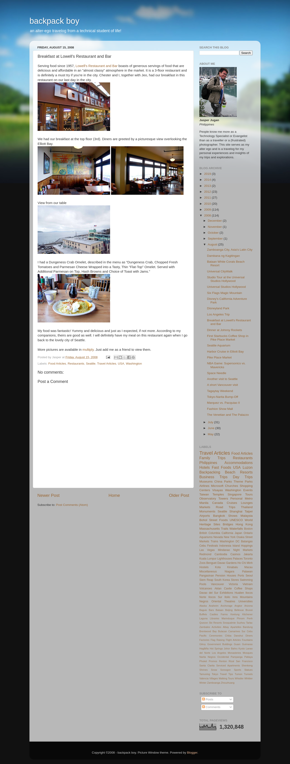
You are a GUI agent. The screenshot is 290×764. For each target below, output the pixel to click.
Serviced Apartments (228, 665)
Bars (211, 610)
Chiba (228, 635)
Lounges (247, 503)
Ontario (248, 533)
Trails (224, 528)
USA (121, 363)
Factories (204, 640)
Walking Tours (226, 678)
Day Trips (243, 477)
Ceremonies (215, 635)
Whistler (239, 678)
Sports (237, 669)
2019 (208, 173)
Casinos (235, 554)
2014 (208, 179)
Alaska (203, 605)
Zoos (202, 563)
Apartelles (235, 627)
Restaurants (76, 363)
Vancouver (217, 584)
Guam (237, 644)
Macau (248, 567)
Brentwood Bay (208, 631)
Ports (241, 575)
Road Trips (225, 507)
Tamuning (204, 674)
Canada (217, 503)
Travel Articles (106, 363)
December (215, 220)
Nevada (218, 537)
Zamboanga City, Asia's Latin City (229, 249)
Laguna (203, 618)
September (216, 238)
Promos (213, 661)
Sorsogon (225, 669)
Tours (249, 494)
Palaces (238, 558)
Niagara (229, 571)
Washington (134, 363)
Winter (202, 682)
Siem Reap (206, 579)
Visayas (217, 490)
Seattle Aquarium (218, 345)
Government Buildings (219, 644)
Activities (216, 627)
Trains (214, 541)
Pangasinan (206, 575)
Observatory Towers (213, 498)
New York (230, 537)
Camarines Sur (236, 631)
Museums (206, 481)
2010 (208, 203)
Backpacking (209, 472)
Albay (226, 627)
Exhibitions (226, 592)
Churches (231, 486)
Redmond (205, 554)
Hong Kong (244, 524)
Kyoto (242, 648)
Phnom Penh (245, 618)
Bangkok (219, 515)
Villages (213, 678)
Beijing (228, 610)
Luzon (248, 467)
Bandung (248, 627)
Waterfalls (236, 528)
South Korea (222, 579)
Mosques (248, 652)
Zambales (204, 627)
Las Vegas (207, 550)
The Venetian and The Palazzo (228, 414)
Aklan (218, 588)
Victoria (233, 584)
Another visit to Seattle (222, 379)
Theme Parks (243, 481)
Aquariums (206, 537)
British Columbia (209, 533)
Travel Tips (226, 674)
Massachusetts (209, 528)
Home (114, 495)
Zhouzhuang (227, 682)
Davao (221, 563)
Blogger (192, 752)
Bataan (219, 610)
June (211, 428)
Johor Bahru (230, 648)
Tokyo (215, 674)
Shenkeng (247, 665)
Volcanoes (205, 588)
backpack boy (54, 21)
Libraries (214, 618)
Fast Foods (221, 467)
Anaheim (214, 605)
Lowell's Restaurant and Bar (97, 66)
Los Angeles (219, 652)
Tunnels (248, 674)
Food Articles (57, 363)
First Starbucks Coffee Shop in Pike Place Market (228, 337)
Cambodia (221, 554)
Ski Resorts (215, 622)
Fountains (247, 640)
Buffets (203, 614)
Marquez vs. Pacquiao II (223, 402)
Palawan (247, 571)
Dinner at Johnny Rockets (224, 330)
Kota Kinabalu (226, 567)
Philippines (208, 463)
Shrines (203, 669)
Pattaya (248, 657)
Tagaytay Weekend (220, 391)
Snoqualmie (229, 622)
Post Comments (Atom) (72, 505)
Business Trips (213, 477)
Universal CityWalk (220, 271)
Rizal (231, 661)
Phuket (203, 661)
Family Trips (212, 458)
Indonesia (225, 545)
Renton (223, 661)
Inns (235, 597)
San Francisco (244, 661)
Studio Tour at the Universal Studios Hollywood (226, 279)
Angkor (238, 605)
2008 (208, 215)
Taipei (249, 511)
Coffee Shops (243, 588)
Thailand (247, 507)
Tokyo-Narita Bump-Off (222, 397)
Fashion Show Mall (220, 409)
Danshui (238, 635)
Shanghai (236, 511)
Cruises (232, 503)
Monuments (207, 511)
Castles (214, 614)
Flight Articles (233, 640)
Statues (248, 669)
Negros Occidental (218, 657)
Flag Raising (217, 640)
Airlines (204, 486)
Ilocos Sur (215, 597)
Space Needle (216, 373)
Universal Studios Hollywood (226, 286)
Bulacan (222, 631)
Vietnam (248, 584)
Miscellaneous (208, 571)
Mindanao (224, 550)
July (211, 422)
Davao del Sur (208, 592)
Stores (235, 579)
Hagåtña (204, 648)
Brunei (249, 610)
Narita (202, 657)
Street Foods (218, 520)
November (215, 226)
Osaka (240, 537)
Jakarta (248, 554)
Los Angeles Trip (218, 314)
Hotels (204, 467)
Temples (218, 494)
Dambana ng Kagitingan (223, 255)
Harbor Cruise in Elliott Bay (225, 351)
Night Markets (243, 550)
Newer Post (48, 495)
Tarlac (249, 622)
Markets (204, 507)
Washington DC (230, 541)
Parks (228, 481)
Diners (249, 635)
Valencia (204, 678)
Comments (211, 707)
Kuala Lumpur (208, 558)
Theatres (229, 601)
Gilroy (202, 644)
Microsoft (217, 486)
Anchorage (226, 605)
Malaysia (247, 515)
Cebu (202, 545)
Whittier (248, 678)
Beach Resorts (239, 472)
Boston (248, 528)
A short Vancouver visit (222, 385)
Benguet (211, 563)
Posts (207, 699)
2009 (208, 209)
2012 (208, 191)
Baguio (203, 610)
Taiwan (204, 494)
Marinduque (228, 618)
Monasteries (234, 652)
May (211, 434)
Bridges (228, 524)
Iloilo (227, 597)
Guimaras (247, 644)
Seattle (90, 363)
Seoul (249, 575)
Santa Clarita (207, 665)
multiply (88, 349)
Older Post (179, 495)
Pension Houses (225, 575)
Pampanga (236, 657)
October (214, 232)
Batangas (247, 541)
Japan (238, 533)
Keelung (234, 614)
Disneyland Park (218, 308)
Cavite (228, 588)
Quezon (203, 622)
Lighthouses (224, 558)
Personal (236, 498)
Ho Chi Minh (245, 563)
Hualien (239, 592)
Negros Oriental (210, 601)
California (227, 533)
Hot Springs (216, 648)
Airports (204, 515)
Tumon (238, 674)
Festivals (212, 545)
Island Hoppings (242, 545)
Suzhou (241, 622)
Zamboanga (213, 682)
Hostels (203, 567)
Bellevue (239, 610)
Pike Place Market (219, 357)
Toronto (248, 558)
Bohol (203, 520)
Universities (245, 601)
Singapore (234, 494)
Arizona (248, 605)
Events (248, 490)
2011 (208, 197)
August (213, 244)
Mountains (246, 597)
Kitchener (247, 614)
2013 (208, 185)
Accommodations (239, 463)
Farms (224, 614)
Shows (232, 515)
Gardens (231, 563)
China (218, 481)
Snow (214, 669)
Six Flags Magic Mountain (224, 293)
